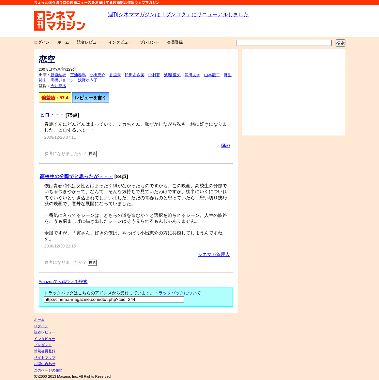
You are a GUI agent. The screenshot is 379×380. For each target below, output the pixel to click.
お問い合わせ (44, 364)
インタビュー (120, 42)
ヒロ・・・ (52, 115)
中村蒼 (154, 75)
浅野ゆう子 (88, 80)
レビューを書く (91, 97)
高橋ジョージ (62, 80)
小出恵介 (97, 75)
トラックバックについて (177, 293)
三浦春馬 (78, 75)
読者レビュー (88, 42)
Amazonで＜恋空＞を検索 (63, 281)
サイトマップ (44, 357)
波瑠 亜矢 (172, 75)
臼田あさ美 (134, 75)
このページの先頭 (48, 370)
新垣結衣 (58, 75)
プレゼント (149, 42)
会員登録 (175, 42)
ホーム (63, 42)
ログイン (42, 42)
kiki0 (225, 145)
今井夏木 (58, 85)
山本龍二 (212, 75)
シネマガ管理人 (214, 254)
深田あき (192, 75)
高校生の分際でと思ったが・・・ (76, 176)
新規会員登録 (44, 351)
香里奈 (115, 75)
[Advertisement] (294, 92)
